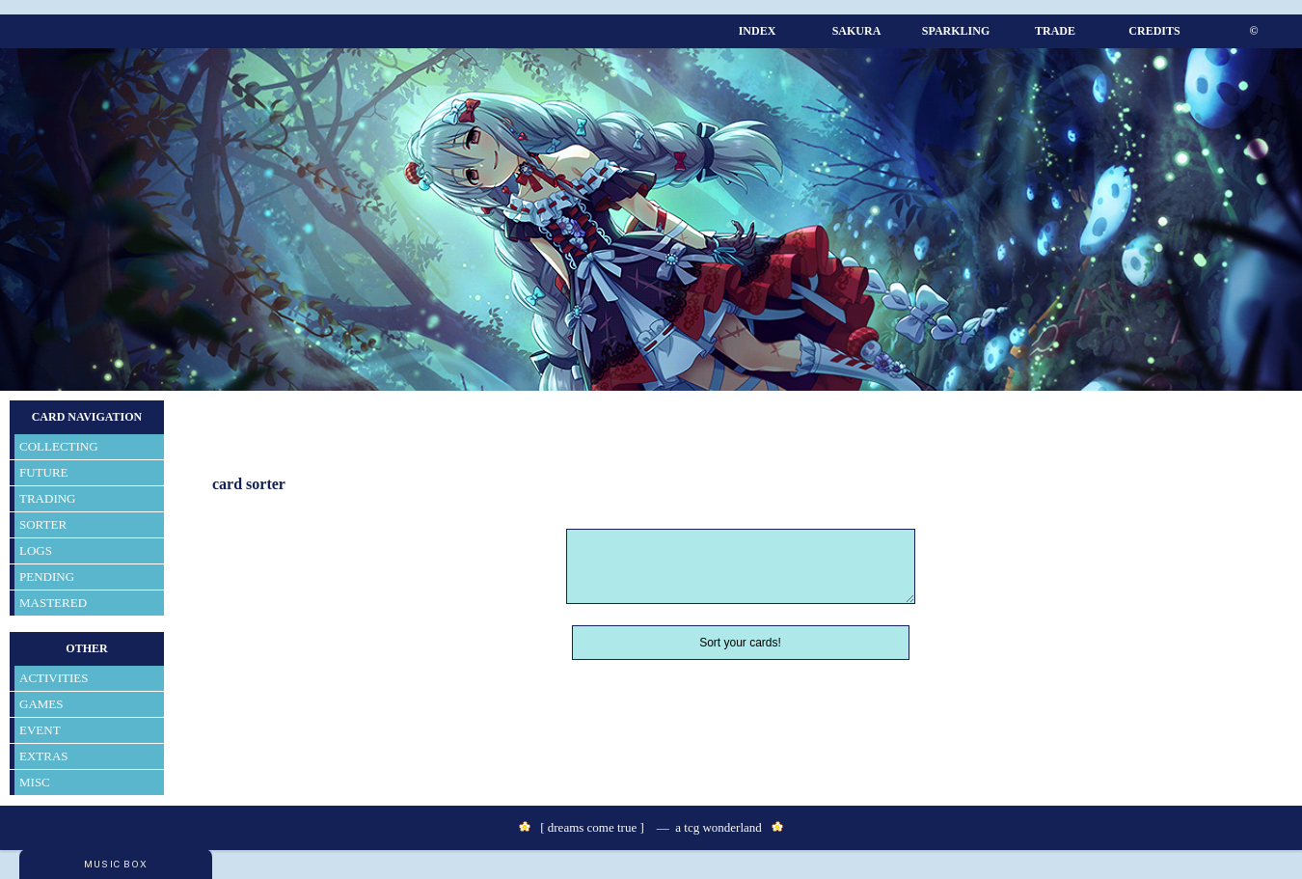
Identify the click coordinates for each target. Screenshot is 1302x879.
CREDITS (1154, 31)
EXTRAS (43, 756)
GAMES (41, 704)
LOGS (35, 550)
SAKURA (857, 31)
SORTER (43, 524)
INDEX (757, 31)
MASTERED (53, 602)
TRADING (47, 498)
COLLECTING (58, 446)
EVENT (40, 730)
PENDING (46, 576)
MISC (34, 782)
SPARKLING (956, 31)
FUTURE (43, 472)
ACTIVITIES (54, 678)
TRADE (1055, 31)
